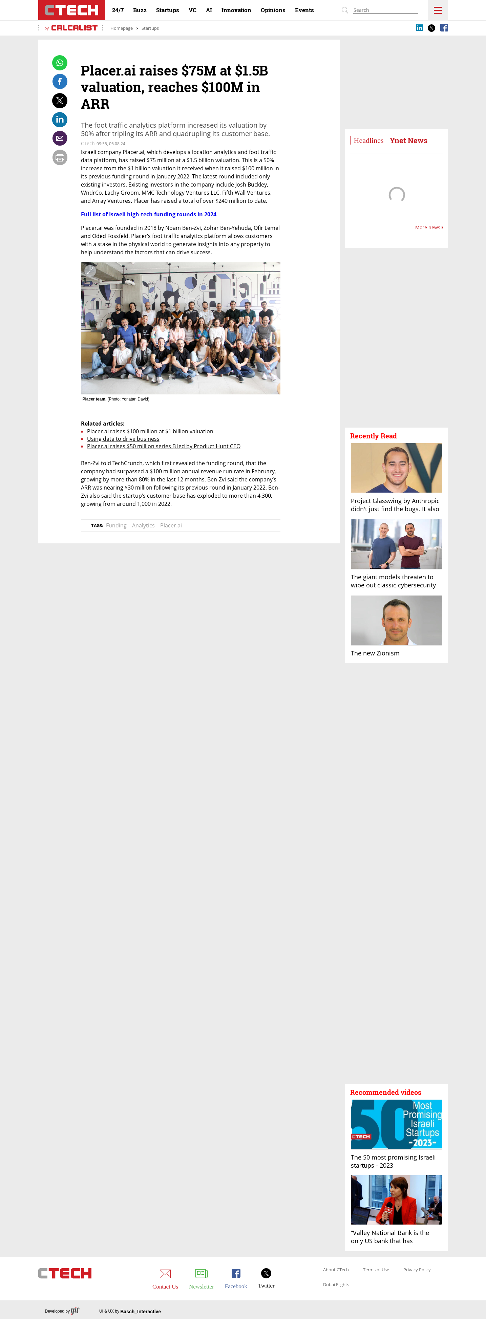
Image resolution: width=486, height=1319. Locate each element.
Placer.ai (171, 525)
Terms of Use (376, 1270)
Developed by (62, 1311)
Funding (116, 525)
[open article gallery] (180, 328)
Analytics (143, 525)
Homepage (121, 28)
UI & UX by (130, 1311)
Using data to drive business (123, 438)
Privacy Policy (417, 1270)
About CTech (336, 1270)
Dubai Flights (336, 1285)
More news (429, 227)
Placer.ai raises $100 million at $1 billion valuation (150, 431)
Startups (150, 28)
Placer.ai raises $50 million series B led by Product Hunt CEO (163, 446)
